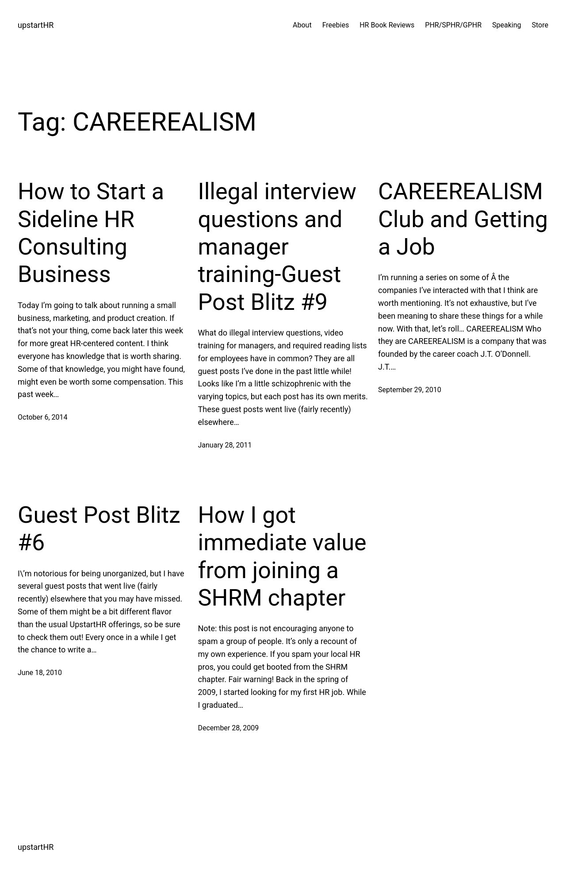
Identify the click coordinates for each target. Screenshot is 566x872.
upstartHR (36, 25)
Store (540, 25)
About (302, 25)
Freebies (335, 25)
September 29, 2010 (409, 390)
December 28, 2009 (228, 728)
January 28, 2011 (225, 445)
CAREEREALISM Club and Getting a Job (463, 219)
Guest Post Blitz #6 (99, 529)
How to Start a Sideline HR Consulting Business (91, 233)
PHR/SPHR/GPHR (453, 25)
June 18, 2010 (40, 672)
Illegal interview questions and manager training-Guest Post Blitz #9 (277, 247)
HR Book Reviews (386, 25)
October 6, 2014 (43, 417)
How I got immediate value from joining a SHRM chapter (282, 556)
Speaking (506, 25)
